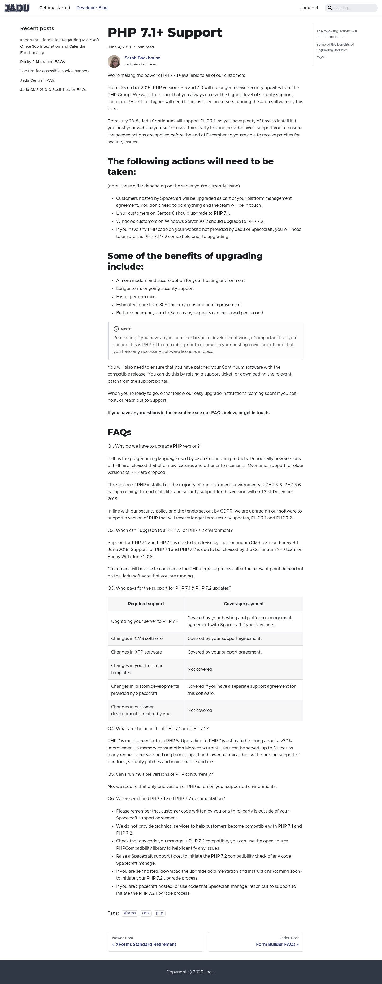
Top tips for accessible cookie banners (54, 71)
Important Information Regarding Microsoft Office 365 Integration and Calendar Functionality (59, 46)
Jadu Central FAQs (37, 80)
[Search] (351, 8)
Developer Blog (92, 8)
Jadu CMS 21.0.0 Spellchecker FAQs (53, 90)
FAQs (320, 58)
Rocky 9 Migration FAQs (42, 62)
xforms (129, 913)
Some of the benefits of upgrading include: (335, 47)
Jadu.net (309, 8)
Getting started (54, 8)
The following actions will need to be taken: (336, 34)
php (159, 913)
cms (145, 913)
